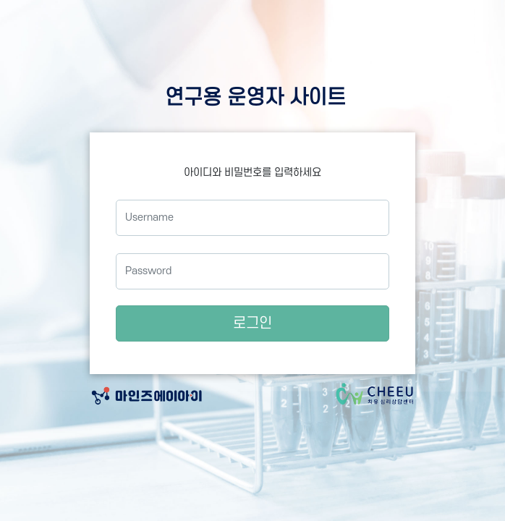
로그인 (252, 323)
